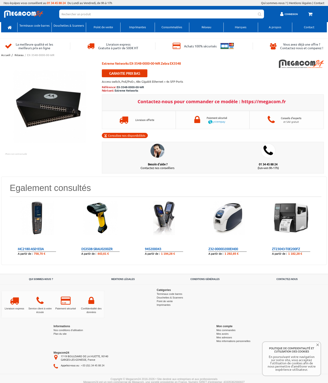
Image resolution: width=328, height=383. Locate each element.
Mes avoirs (222, 333)
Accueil (5, 55)
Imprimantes (137, 27)
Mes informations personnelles (233, 341)
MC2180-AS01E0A (31, 249)
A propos (275, 27)
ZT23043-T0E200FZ (286, 249)
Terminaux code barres (34, 25)
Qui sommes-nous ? (274, 3)
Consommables (171, 27)
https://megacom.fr (263, 101)
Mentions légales (300, 3)
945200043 (153, 249)
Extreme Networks (126, 90)
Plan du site (60, 333)
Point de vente (103, 27)
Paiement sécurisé (65, 308)
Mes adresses (224, 337)
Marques (240, 27)
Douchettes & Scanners (69, 25)
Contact (319, 3)
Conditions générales (205, 279)
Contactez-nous (286, 279)
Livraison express (14, 308)
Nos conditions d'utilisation (68, 330)
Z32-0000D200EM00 (223, 249)
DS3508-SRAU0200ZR (97, 249)
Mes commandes (226, 330)
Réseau (206, 27)
